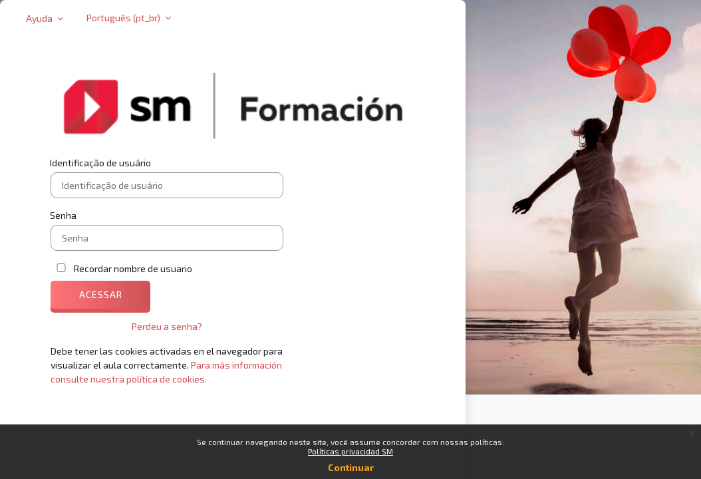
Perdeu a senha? (167, 326)
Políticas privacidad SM (350, 451)
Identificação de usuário (100, 162)
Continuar (351, 467)
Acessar (100, 294)
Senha (63, 215)
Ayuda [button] (40, 18)
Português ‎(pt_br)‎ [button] (124, 17)
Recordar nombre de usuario (133, 268)
